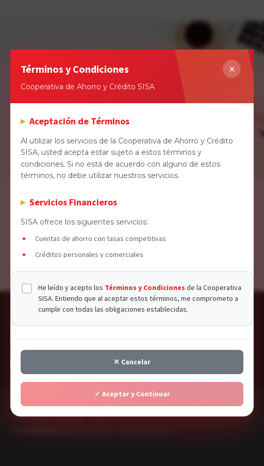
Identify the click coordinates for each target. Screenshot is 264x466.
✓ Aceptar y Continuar (132, 393)
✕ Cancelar (132, 361)
